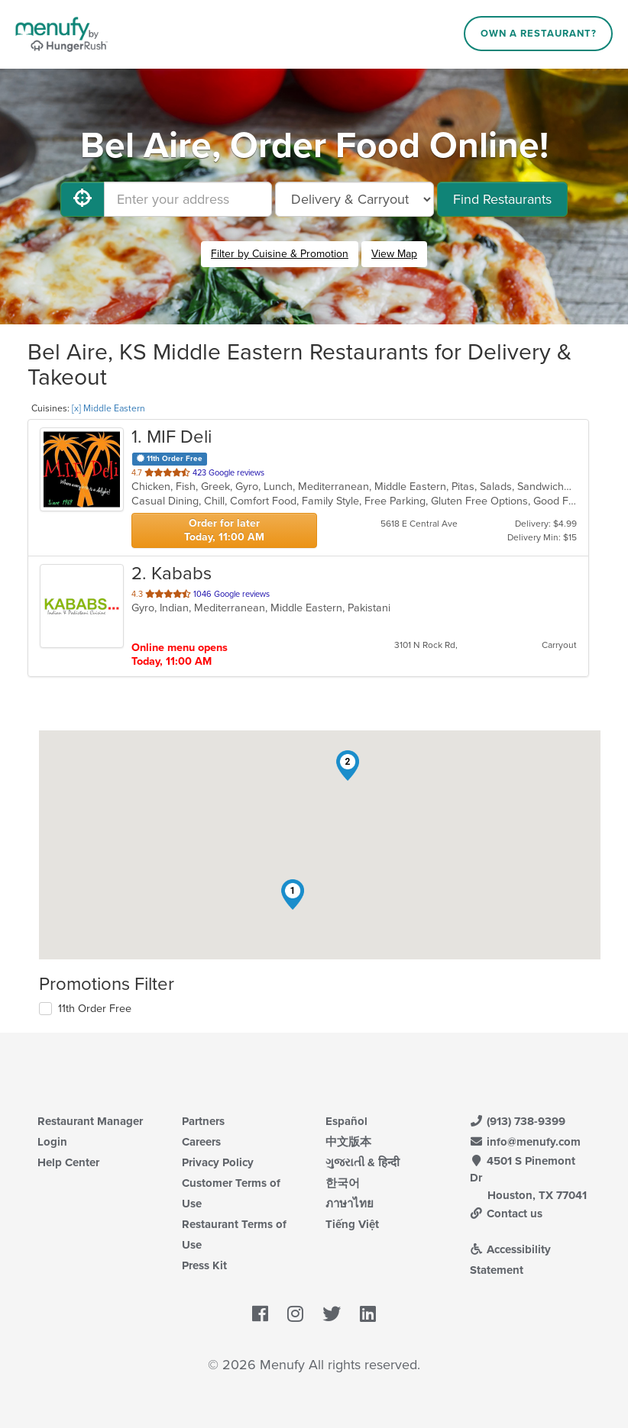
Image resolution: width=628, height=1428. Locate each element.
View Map (394, 253)
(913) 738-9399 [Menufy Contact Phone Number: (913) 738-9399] (518, 1121)
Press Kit (204, 1265)
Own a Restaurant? (539, 33)
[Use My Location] (82, 199)
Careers (201, 1142)
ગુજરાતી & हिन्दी (362, 1162)
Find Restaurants (502, 199)
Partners (203, 1121)
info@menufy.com (525, 1142)
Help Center (68, 1162)
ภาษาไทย (349, 1203)
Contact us (506, 1213)
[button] (292, 894)
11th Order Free (94, 1008)
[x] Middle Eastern (108, 408)
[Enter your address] (188, 199)
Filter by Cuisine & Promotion (279, 253)
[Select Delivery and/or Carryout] (354, 199)
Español (346, 1121)
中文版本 (348, 1142)
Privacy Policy (218, 1162)
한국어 (342, 1183)
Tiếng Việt (352, 1224)
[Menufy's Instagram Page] (295, 1315)
